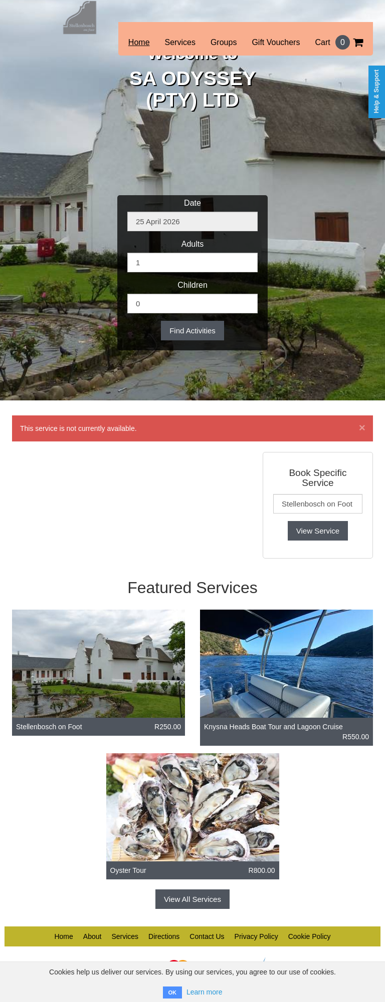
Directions (163, 936)
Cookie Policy (309, 936)
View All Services (192, 899)
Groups (224, 42)
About (92, 936)
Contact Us (206, 936)
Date (192, 203)
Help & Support (376, 91)
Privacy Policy (256, 936)
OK (172, 992)
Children (192, 285)
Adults (192, 244)
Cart (339, 42)
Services (180, 42)
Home (139, 42)
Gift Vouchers (276, 42)
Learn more (204, 992)
